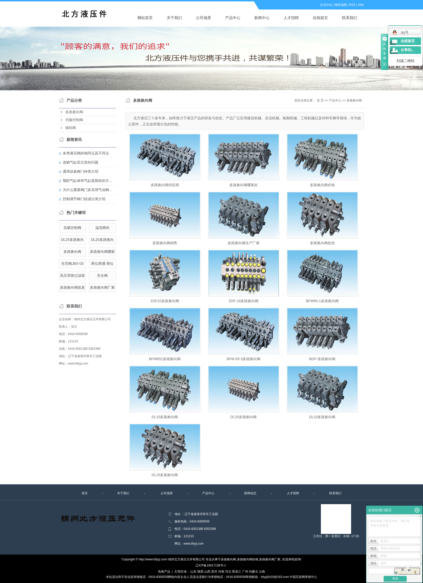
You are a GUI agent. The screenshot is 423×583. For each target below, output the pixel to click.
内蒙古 (253, 571)
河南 (221, 571)
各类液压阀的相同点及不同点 (86, 153)
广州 (245, 571)
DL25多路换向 (72, 240)
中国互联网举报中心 (303, 577)
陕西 (200, 571)
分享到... (407, 50)
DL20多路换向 (102, 240)
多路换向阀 (74, 112)
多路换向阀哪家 (102, 252)
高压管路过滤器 (72, 275)
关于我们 (174, 18)
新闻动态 (250, 493)
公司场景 (203, 18)
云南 (262, 571)
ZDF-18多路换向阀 (243, 301)
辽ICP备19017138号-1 (210, 565)
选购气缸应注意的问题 (80, 162)
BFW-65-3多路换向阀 (244, 359)
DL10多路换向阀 (322, 417)
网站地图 (341, 5)
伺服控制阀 (74, 120)
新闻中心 (262, 18)
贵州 (214, 571)
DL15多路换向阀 (165, 417)
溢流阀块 (102, 228)
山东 (193, 571)
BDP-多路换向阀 (322, 359)
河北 (228, 571)
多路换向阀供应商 (165, 185)
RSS (352, 5)
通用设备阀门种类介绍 (80, 171)
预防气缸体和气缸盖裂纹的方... (87, 181)
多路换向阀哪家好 (243, 185)
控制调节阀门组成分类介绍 (84, 199)
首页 (85, 493)
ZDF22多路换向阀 (164, 301)
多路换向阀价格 (322, 185)
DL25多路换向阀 (165, 475)
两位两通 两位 (102, 263)
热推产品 (164, 571)
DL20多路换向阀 (243, 417)
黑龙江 (236, 571)
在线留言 (320, 18)
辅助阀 (70, 128)
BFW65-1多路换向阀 (322, 301)
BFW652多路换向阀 (164, 359)
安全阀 (102, 275)
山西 (207, 571)
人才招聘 (291, 18)
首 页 (320, 100)
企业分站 (326, 5)
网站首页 (145, 18)
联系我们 (349, 18)
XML (361, 5)
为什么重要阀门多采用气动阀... (87, 190)
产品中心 (232, 18)
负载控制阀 (72, 228)
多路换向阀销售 (164, 243)
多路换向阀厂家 (102, 287)
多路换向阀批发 (72, 287)
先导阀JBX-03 (72, 263)
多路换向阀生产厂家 (244, 243)
